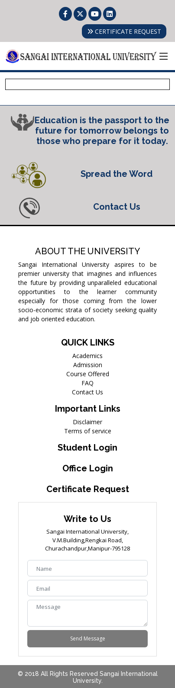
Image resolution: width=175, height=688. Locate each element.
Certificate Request (87, 489)
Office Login (87, 468)
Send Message (87, 638)
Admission (87, 365)
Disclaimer (87, 422)
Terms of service (87, 431)
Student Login (87, 447)
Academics (87, 356)
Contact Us (87, 392)
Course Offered (87, 374)
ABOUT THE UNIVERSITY (87, 251)
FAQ (87, 383)
